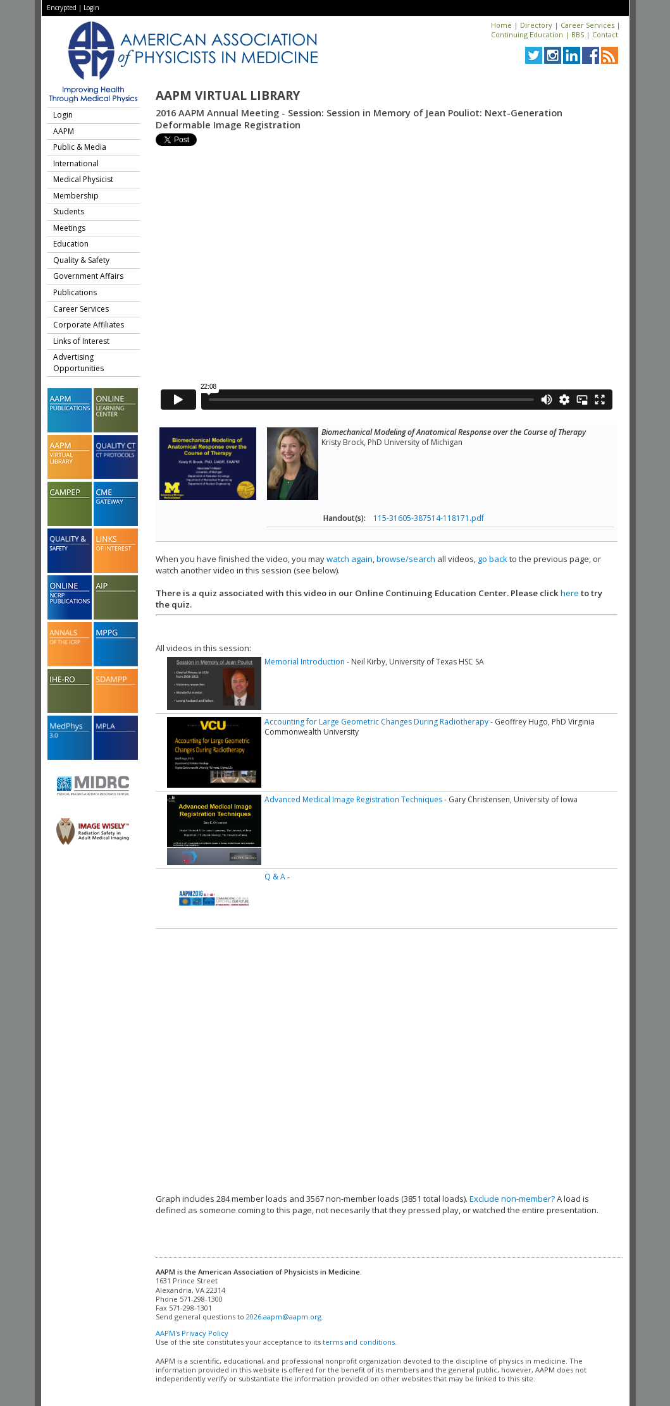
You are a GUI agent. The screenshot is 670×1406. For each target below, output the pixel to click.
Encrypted (62, 7)
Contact (605, 34)
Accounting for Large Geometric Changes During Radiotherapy (376, 721)
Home (501, 25)
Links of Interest (81, 341)
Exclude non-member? (512, 1198)
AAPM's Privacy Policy (192, 1333)
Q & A (274, 876)
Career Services (587, 25)
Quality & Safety (81, 260)
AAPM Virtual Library (228, 95)
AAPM (63, 131)
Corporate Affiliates (88, 324)
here (570, 593)
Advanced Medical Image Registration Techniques (353, 799)
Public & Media (79, 147)
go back (492, 559)
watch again (349, 559)
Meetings (69, 228)
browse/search (405, 559)
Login (91, 7)
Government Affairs (88, 276)
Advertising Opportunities (78, 363)
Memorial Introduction (304, 661)
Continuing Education (527, 34)
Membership (76, 195)
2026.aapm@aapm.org (283, 1316)
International (76, 163)
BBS (577, 34)
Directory (536, 25)
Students (68, 211)
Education (71, 243)
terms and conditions (359, 1342)
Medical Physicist (83, 179)
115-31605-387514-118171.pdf (428, 518)
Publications (75, 292)
